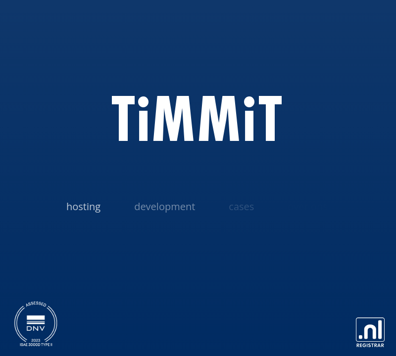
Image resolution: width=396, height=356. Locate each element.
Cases (241, 206)
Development (164, 206)
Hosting (83, 206)
